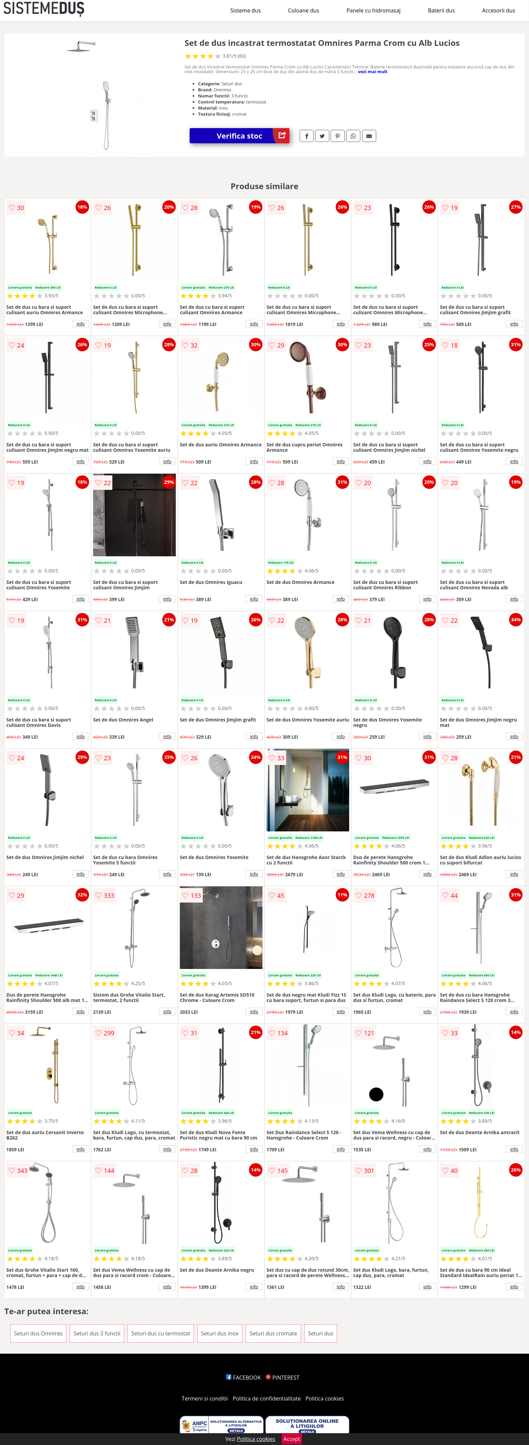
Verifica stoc (253, 135)
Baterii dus (441, 10)
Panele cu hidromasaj (373, 10)
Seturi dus (320, 1333)
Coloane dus (303, 10)
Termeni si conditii (205, 1398)
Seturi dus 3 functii (97, 1333)
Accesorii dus (498, 10)
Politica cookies (325, 1398)
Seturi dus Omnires (38, 1333)
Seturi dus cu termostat (160, 1333)
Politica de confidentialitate (267, 1398)
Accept (291, 1439)
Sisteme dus (245, 10)
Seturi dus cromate (273, 1333)
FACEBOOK (243, 1377)
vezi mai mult (373, 71)
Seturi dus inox (220, 1333)
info (81, 324)
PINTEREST (282, 1377)
